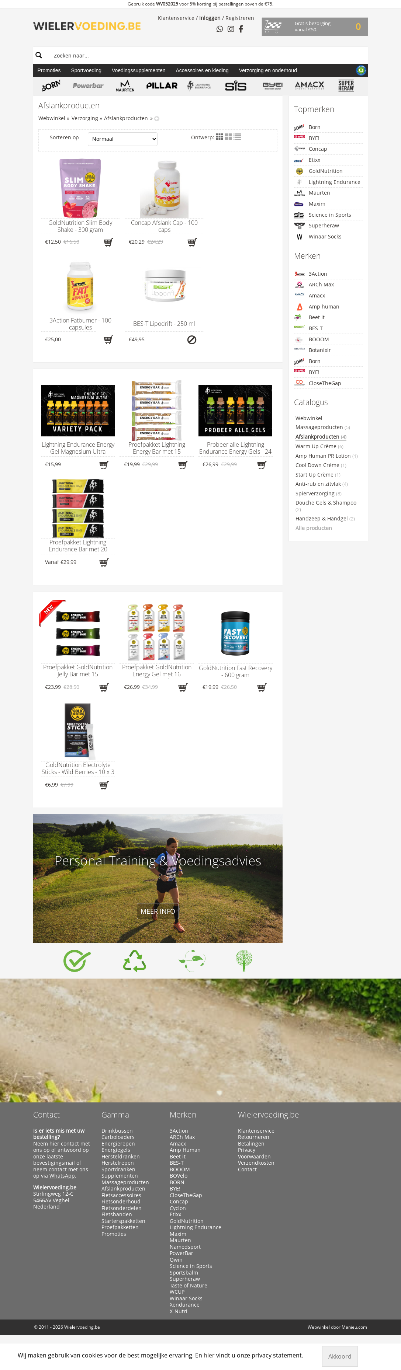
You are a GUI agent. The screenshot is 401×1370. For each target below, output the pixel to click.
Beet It (309, 317)
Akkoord (340, 1356)
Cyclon (178, 1208)
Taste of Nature (188, 1285)
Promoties (49, 70)
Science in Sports (322, 215)
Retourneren (253, 1137)
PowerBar (181, 1253)
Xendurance (185, 1304)
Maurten (312, 192)
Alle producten (313, 528)
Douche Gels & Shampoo (325, 506)
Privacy (246, 1150)
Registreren (239, 17)
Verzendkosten (256, 1163)
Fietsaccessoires (121, 1195)
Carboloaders (118, 1137)
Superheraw (316, 226)
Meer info (158, 911)
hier (54, 1143)
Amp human (316, 307)
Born (307, 127)
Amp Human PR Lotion (326, 456)
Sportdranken (118, 1169)
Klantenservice (176, 17)
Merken (183, 1114)
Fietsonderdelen (121, 1208)
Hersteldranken (120, 1156)
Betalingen (251, 1143)
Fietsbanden (116, 1214)
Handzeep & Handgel (325, 518)
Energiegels (115, 1150)
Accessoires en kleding (202, 70)
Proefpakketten (120, 1227)
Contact (46, 1114)
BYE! (306, 138)
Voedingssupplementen (139, 70)
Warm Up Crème (319, 446)
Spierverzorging (318, 493)
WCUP (177, 1292)
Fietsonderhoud (121, 1201)
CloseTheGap (317, 383)
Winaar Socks (318, 236)
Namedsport (185, 1247)
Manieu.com (354, 1327)
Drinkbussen (117, 1130)
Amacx (309, 295)
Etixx (307, 160)
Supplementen (119, 1175)
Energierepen (118, 1143)
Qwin (176, 1259)
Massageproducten (322, 427)
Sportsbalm (184, 1272)
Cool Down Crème (320, 465)
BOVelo (178, 1175)
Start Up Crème (317, 474)
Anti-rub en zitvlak (321, 484)
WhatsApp (62, 1175)
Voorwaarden (254, 1156)
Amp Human (185, 1150)
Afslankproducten (126, 118)
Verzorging (85, 118)
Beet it (178, 1156)
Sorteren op (104, 139)
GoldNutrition (318, 171)
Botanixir (312, 349)
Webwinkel (51, 118)
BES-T (308, 328)
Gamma (115, 1114)
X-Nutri (178, 1311)
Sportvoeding (86, 70)
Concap (310, 148)
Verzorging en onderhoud (268, 70)
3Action (310, 273)
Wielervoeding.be (268, 1114)
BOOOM (311, 340)
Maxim (309, 204)
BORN (177, 1182)
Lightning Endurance (327, 182)
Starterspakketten (123, 1221)
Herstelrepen (117, 1163)
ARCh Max (314, 284)
